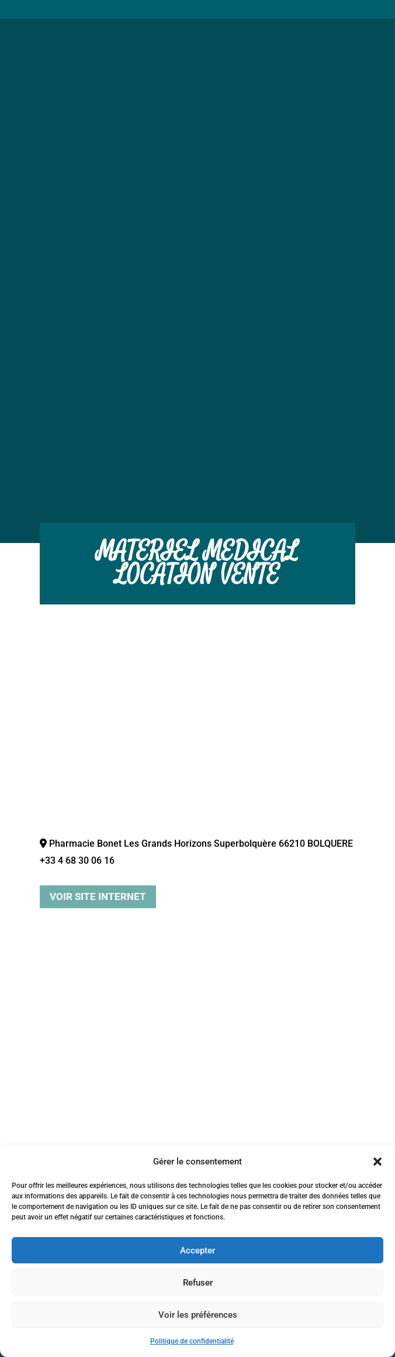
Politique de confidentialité (192, 1341)
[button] (377, 1161)
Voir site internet (98, 896)
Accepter (197, 1250)
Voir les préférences (197, 1315)
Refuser (198, 1282)
